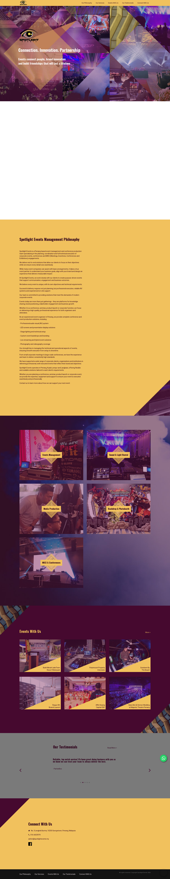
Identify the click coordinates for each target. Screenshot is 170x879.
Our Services (100, 3)
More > (148, 632)
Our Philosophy (87, 3)
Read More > (112, 748)
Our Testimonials (128, 3)
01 (30, 835)
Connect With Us (143, 3)
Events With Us (113, 3)
